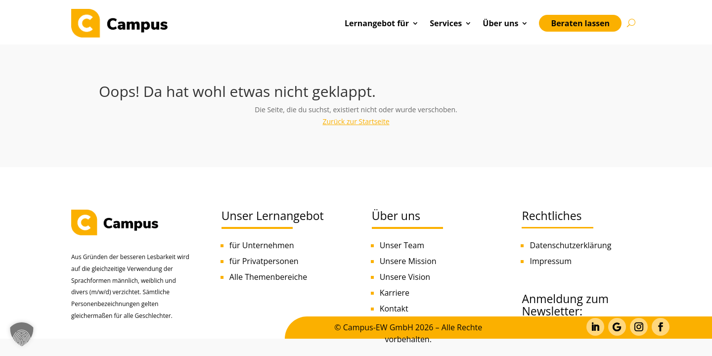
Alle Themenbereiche (268, 276)
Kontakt (394, 308)
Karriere (394, 292)
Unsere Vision (405, 276)
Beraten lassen (580, 23)
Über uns (500, 23)
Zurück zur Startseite (355, 121)
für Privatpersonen (264, 261)
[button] (22, 334)
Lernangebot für (377, 23)
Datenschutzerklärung (570, 245)
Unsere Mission (408, 261)
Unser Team (402, 245)
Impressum (550, 261)
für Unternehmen (261, 245)
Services (446, 23)
